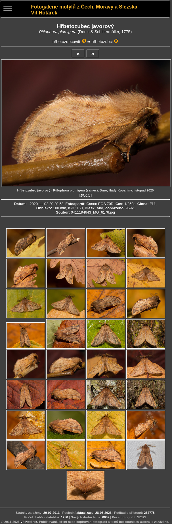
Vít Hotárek (28, 521)
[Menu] (8, 9)
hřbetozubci (102, 41)
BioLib (86, 195)
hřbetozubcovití (66, 41)
